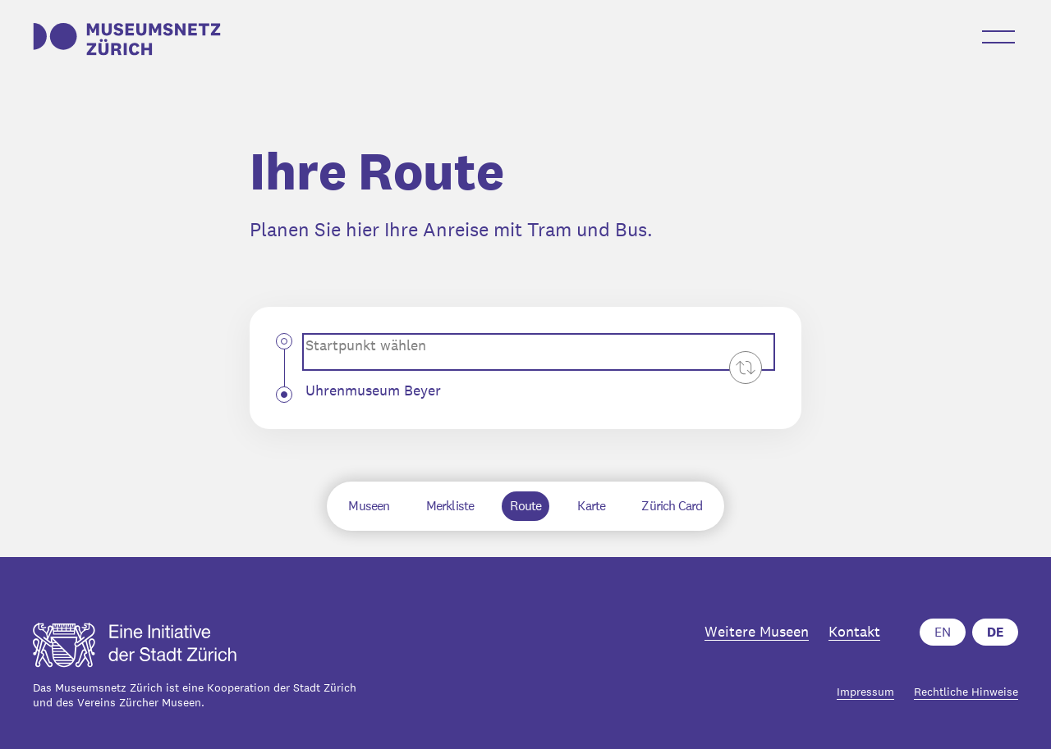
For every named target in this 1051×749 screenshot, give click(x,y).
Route (525, 505)
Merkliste (450, 505)
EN (942, 632)
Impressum (865, 692)
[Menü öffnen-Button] (998, 37)
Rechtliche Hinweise (966, 692)
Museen (368, 505)
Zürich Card (671, 505)
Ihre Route (377, 171)
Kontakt (854, 632)
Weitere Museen (756, 632)
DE (995, 632)
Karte (591, 505)
